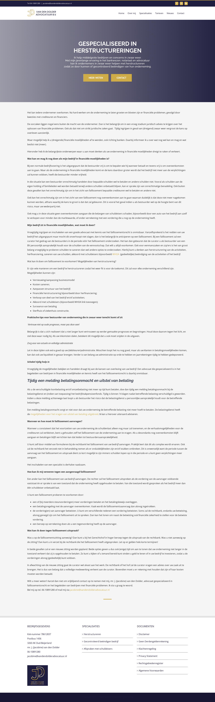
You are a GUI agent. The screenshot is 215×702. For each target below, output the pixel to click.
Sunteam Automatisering (123, 697)
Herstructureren (92, 634)
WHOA (115, 254)
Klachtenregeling (147, 648)
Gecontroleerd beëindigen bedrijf (101, 641)
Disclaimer (144, 634)
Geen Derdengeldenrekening (154, 641)
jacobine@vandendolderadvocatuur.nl (57, 3)
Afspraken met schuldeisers (98, 648)
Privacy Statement (148, 656)
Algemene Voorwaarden (151, 670)
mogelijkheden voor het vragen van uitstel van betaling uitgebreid (64, 414)
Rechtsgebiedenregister (151, 663)
